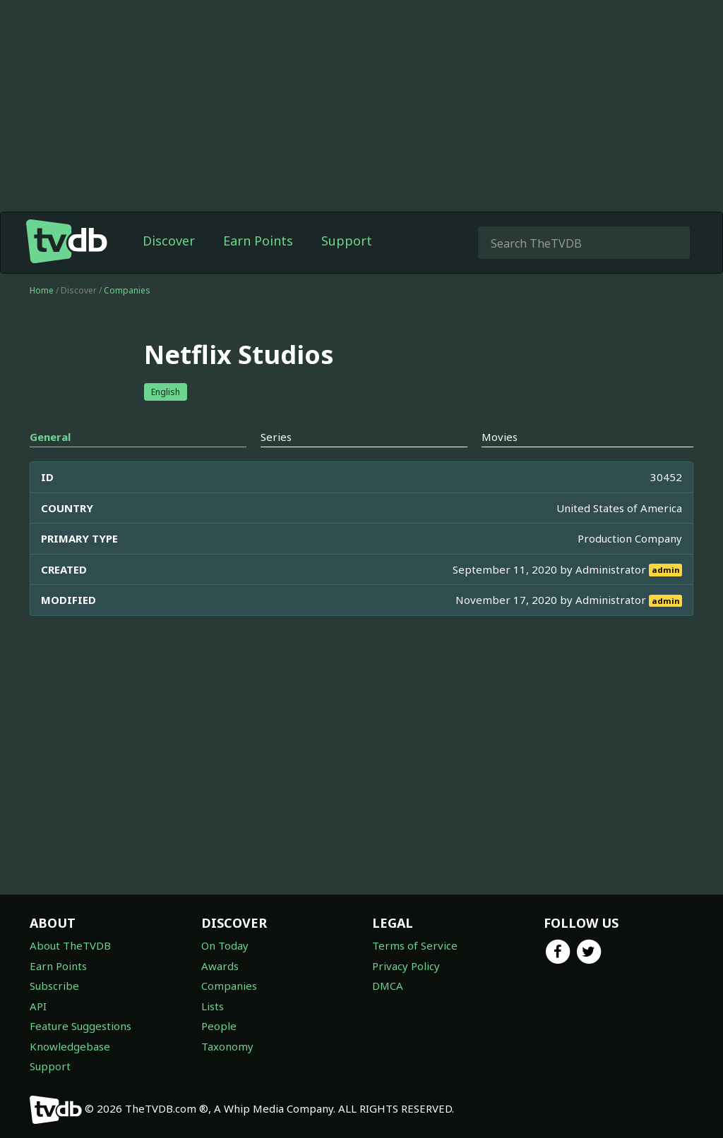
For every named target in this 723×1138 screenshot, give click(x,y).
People (219, 1026)
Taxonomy (227, 1046)
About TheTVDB (70, 945)
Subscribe (54, 986)
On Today (225, 945)
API (38, 1006)
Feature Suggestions (80, 1026)
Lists (212, 1006)
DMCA (387, 986)
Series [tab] (276, 437)
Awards (220, 966)
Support (346, 240)
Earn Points (258, 240)
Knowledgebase (70, 1046)
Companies (127, 290)
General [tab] (50, 437)
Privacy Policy (406, 966)
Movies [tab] (500, 437)
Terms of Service (415, 945)
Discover (169, 240)
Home (42, 290)
